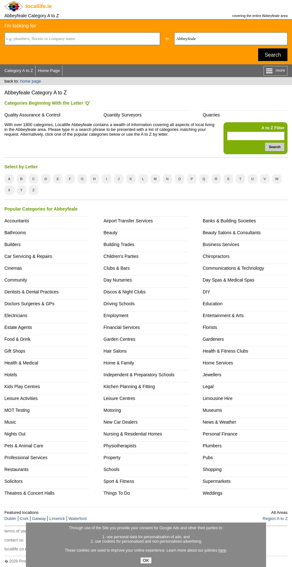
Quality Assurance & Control (32, 114)
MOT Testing (17, 410)
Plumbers (212, 445)
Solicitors (13, 481)
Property (111, 457)
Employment (115, 315)
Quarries (211, 114)
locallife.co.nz (16, 549)
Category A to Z (18, 70)
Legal (208, 386)
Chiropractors (216, 256)
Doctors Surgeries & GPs (29, 303)
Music (10, 422)
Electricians (16, 315)
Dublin (10, 518)
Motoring (112, 410)
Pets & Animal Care (23, 445)
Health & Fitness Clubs (225, 351)
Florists (210, 327)
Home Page (49, 70)
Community (15, 280)
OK (146, 560)
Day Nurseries (117, 280)
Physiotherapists (119, 445)
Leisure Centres (119, 398)
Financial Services (121, 327)
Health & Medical (21, 362)
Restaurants (16, 469)
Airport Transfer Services (128, 220)
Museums (212, 410)
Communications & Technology (233, 268)
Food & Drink (17, 339)
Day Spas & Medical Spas (229, 280)
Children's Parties (120, 256)
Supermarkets (217, 481)
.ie (39, 6)
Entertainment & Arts (223, 315)
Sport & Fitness (118, 481)
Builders (12, 244)
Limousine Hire (217, 398)
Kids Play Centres (22, 386)
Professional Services (25, 457)
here (222, 550)
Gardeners (213, 339)
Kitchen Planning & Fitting (129, 386)
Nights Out (15, 433)
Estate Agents (18, 327)
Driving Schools (118, 303)
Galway (39, 518)
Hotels (10, 374)
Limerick (57, 518)
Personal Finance (220, 433)
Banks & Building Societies (229, 220)
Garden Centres (119, 339)
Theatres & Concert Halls (29, 493)
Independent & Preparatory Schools (138, 374)
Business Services (221, 244)
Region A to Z (275, 518)
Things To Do (116, 493)
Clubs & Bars (116, 268)
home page (30, 81)
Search (273, 55)
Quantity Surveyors (122, 114)
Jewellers (212, 374)
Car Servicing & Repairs (28, 256)
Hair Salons (114, 351)
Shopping (212, 469)
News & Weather (219, 422)
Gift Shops (14, 351)
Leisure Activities (21, 398)
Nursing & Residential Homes (132, 433)
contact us (13, 540)
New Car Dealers (120, 422)
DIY (206, 291)
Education (213, 303)
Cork (24, 518)
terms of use (16, 531)
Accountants (16, 220)
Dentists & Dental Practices (31, 291)
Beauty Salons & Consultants (232, 232)
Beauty (110, 232)
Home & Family (118, 362)
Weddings (213, 493)
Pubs (208, 457)
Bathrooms (15, 232)
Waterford (78, 518)
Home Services (218, 362)
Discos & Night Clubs (124, 291)
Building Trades (118, 244)
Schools (111, 469)
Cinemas (13, 268)
